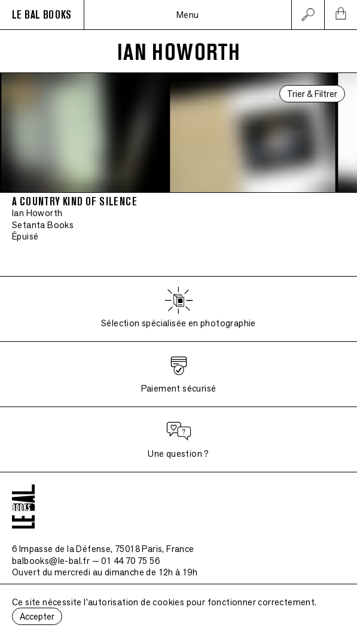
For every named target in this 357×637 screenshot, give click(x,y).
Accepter (37, 616)
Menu (187, 14)
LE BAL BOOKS (42, 15)
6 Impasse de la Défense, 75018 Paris (103, 548)
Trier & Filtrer (312, 93)
